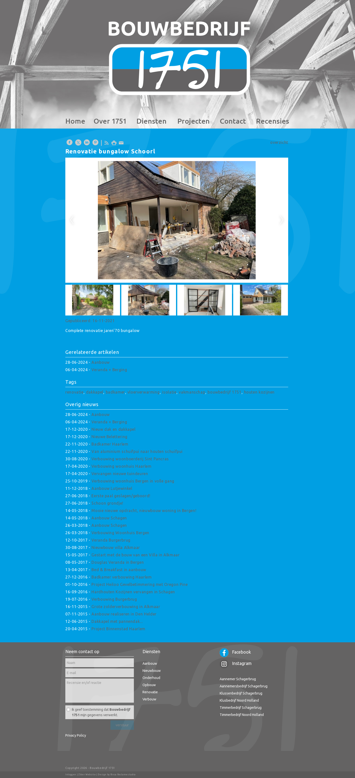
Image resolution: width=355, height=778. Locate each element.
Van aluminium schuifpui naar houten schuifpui (137, 451)
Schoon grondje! (107, 503)
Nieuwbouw (151, 671)
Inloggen (70, 774)
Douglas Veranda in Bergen (117, 562)
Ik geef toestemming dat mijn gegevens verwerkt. (101, 712)
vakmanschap (192, 392)
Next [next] (282, 220)
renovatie (74, 392)
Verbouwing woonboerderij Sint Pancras (130, 459)
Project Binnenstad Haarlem (118, 629)
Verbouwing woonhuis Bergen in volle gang (132, 481)
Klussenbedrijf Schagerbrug (241, 693)
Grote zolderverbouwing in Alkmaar (125, 606)
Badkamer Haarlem (109, 444)
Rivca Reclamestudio (123, 774)
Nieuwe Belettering (109, 436)
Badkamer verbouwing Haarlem (121, 577)
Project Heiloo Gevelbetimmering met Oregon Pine (139, 584)
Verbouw (149, 699)
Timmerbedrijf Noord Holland (242, 715)
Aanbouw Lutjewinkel (111, 488)
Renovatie (150, 692)
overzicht (279, 142)
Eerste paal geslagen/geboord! (120, 496)
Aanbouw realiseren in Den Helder (123, 614)
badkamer (115, 392)
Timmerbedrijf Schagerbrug (241, 708)
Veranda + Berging (109, 369)
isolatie (169, 392)
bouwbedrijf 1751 (224, 392)
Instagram (236, 663)
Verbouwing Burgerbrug (114, 599)
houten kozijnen (259, 392)
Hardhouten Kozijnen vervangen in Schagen (133, 592)
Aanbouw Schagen (109, 518)
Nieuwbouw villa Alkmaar (115, 547)
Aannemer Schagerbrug (238, 679)
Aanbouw (100, 362)
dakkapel (94, 392)
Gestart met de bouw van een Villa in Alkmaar (135, 555)
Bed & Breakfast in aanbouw (118, 569)
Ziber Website (87, 774)
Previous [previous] (72, 220)
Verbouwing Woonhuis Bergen (120, 532)
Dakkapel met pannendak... (116, 621)
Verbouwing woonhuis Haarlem (121, 466)
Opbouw (149, 685)
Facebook (235, 651)
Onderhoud (151, 678)
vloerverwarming (143, 392)
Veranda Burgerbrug (110, 540)
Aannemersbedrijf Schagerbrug (243, 686)
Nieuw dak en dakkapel (113, 429)
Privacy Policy (75, 735)
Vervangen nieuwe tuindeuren (119, 473)
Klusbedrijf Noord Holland (239, 700)
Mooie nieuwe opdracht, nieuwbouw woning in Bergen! (143, 510)
